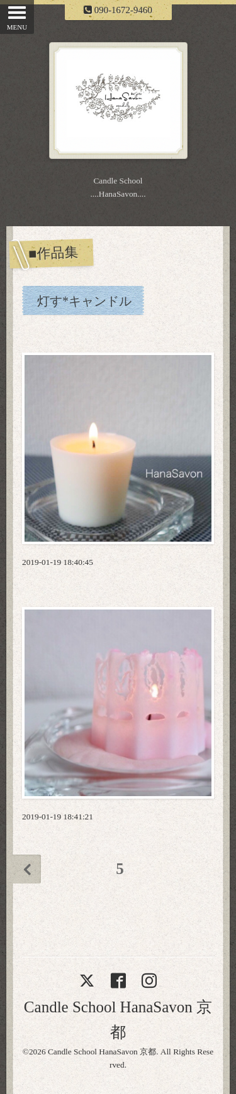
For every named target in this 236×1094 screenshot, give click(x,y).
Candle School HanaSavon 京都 (102, 1051)
